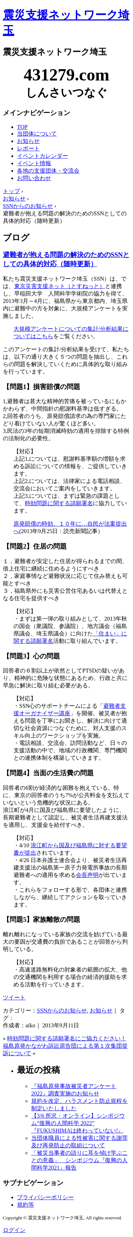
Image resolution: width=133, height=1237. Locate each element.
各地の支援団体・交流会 (48, 171)
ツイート (14, 997)
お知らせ (28, 141)
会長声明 (87, 875)
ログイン (14, 1230)
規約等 (25, 1205)
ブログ (16, 237)
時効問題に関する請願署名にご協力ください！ (66, 1038)
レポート (28, 148)
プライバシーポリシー (45, 1197)
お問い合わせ (34, 178)
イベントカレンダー (42, 156)
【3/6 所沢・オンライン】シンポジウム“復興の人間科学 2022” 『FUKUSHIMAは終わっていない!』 (78, 1123)
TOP (22, 127)
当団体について (37, 134)
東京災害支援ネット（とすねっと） (59, 286)
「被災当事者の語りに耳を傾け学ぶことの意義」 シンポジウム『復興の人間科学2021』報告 (79, 1160)
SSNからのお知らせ (62, 1011)
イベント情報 (34, 163)
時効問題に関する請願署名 (59, 503)
